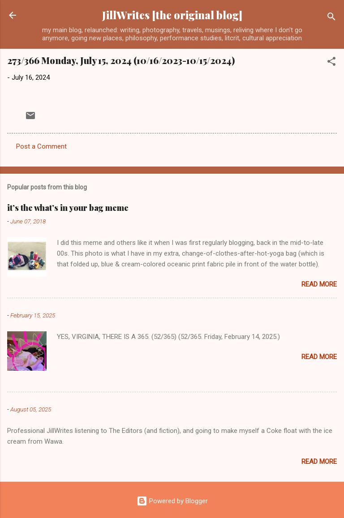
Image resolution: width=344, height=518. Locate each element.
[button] (331, 63)
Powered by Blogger (172, 501)
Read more (319, 284)
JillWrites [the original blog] (172, 15)
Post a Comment (41, 146)
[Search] (331, 18)
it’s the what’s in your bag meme (68, 207)
